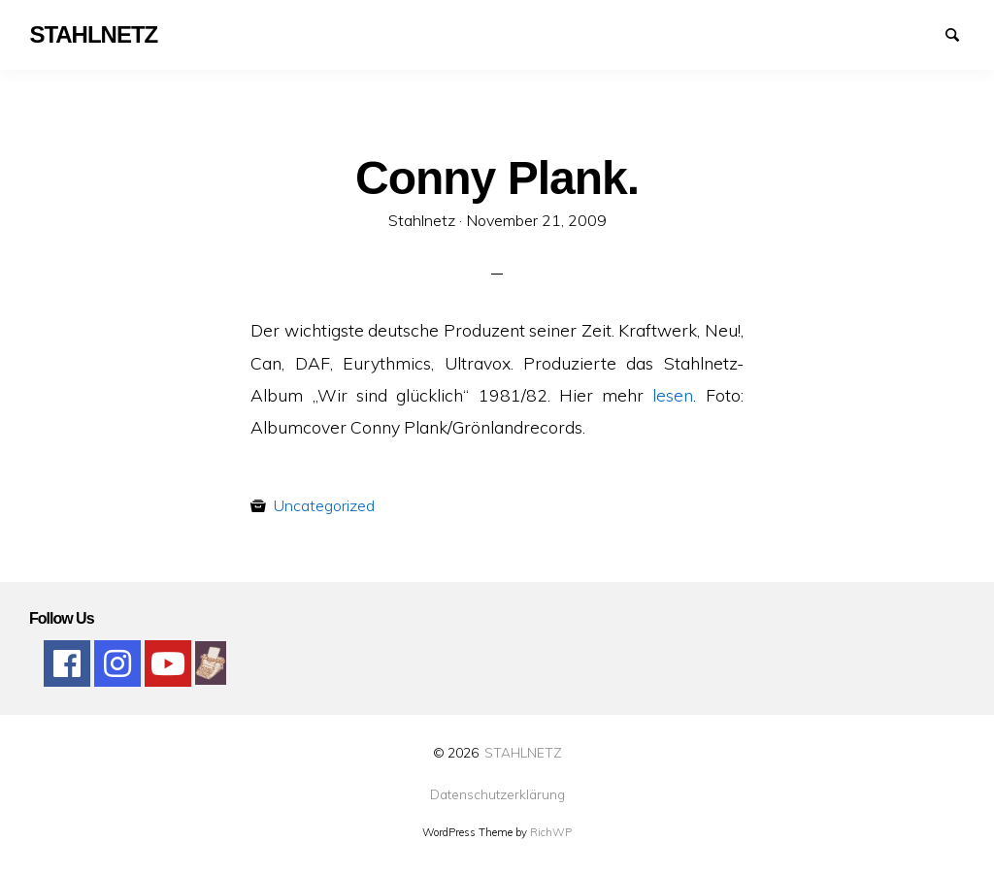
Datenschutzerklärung (497, 794)
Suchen (961, 32)
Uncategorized (324, 505)
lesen (672, 394)
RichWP (551, 832)
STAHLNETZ (523, 752)
